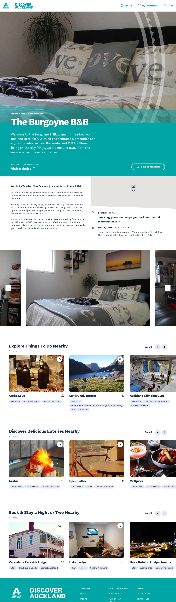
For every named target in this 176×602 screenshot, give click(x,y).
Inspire (83, 598)
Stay (23, 113)
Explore (14, 113)
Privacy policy (143, 593)
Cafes (89, 486)
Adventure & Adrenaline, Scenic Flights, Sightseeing (96, 405)
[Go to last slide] (8, 288)
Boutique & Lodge (28, 567)
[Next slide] (167, 288)
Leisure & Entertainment (157, 401)
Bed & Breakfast (35, 113)
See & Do (15, 401)
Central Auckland (51, 401)
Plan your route (109, 221)
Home (83, 593)
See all (148, 347)
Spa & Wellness (31, 401)
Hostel (83, 567)
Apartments (146, 567)
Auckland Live (115, 593)
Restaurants (32, 486)
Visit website (23, 168)
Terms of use (143, 598)
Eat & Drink (16, 486)
